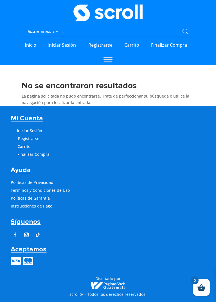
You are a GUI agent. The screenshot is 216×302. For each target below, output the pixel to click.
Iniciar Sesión (62, 45)
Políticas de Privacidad (32, 182)
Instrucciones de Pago (31, 206)
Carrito (131, 45)
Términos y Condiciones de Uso (40, 190)
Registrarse (100, 45)
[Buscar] (185, 31)
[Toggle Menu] (108, 59)
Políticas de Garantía (30, 198)
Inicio (30, 45)
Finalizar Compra (169, 45)
